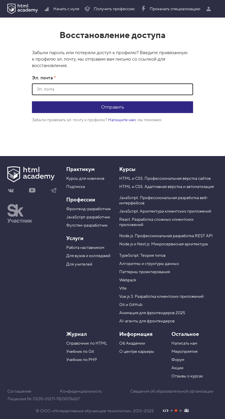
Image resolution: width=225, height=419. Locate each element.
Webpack (127, 280)
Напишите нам (122, 120)
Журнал (76, 334)
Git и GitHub (130, 304)
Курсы (127, 169)
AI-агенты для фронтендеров (147, 321)
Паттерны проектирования (144, 272)
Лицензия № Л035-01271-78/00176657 (43, 399)
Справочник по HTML (86, 343)
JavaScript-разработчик (88, 217)
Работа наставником (85, 247)
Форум (177, 359)
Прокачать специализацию (170, 9)
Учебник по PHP (81, 359)
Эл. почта (43, 78)
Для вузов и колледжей (88, 256)
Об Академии (132, 343)
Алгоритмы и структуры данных (149, 263)
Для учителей (79, 264)
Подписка (75, 186)
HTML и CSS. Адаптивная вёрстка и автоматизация (166, 186)
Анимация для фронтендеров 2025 (152, 313)
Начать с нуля (61, 9)
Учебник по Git (80, 351)
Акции (177, 368)
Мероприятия (184, 351)
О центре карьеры (136, 351)
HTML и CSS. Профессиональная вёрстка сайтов (165, 178)
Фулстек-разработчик (87, 225)
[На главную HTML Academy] (32, 175)
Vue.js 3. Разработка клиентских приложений (161, 296)
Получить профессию (109, 9)
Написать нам (184, 343)
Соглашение (19, 391)
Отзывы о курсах (187, 376)
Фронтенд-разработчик (88, 209)
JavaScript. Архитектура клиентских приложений (165, 211)
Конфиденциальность (81, 391)
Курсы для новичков (85, 178)
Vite (123, 288)
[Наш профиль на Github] (176, 411)
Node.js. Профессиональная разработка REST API (166, 236)
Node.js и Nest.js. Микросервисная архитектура (163, 244)
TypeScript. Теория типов (142, 255)
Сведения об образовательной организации (171, 391)
